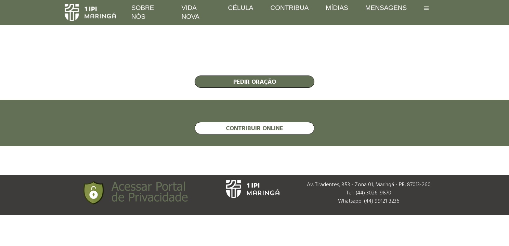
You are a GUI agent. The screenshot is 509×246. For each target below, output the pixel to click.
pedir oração (254, 81)
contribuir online (254, 128)
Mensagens (386, 7)
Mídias (337, 7)
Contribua (289, 7)
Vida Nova (190, 12)
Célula (240, 7)
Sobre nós (142, 12)
